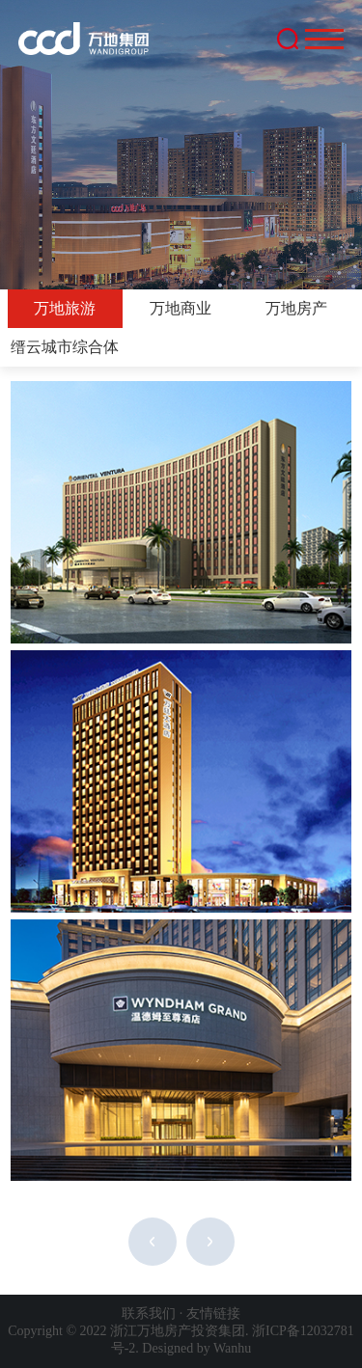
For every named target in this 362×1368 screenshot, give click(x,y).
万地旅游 (65, 308)
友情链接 (213, 1313)
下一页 (210, 1242)
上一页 (152, 1242)
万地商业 (180, 308)
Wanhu (232, 1348)
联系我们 (149, 1313)
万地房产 (296, 308)
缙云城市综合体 (65, 347)
